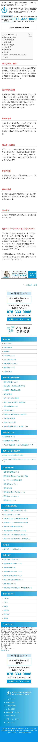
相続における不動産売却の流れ (13, 455)
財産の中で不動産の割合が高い (13, 526)
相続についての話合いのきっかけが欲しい (17, 539)
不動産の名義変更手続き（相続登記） (16, 414)
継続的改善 (7, 49)
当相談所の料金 (11, 706)
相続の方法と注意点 (10, 422)
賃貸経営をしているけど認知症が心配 (16, 522)
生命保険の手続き (9, 418)
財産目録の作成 (8, 410)
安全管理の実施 (9, 40)
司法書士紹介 (8, 347)
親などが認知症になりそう (12, 514)
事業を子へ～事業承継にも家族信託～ (16, 535)
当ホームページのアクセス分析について (15, 56)
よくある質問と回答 (10, 359)
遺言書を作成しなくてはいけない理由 (16, 476)
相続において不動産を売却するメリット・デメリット (20, 460)
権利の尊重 (7, 42)
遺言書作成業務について (11, 472)
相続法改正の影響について (12, 559)
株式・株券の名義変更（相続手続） (15, 402)
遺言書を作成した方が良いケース (14, 492)
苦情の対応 (7, 47)
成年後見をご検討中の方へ (12, 549)
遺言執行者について (10, 500)
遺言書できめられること (11, 496)
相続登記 (6, 610)
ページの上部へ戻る (29, 285)
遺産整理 (6, 614)
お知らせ (6, 598)
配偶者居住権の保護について (13, 563)
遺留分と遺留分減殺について (13, 576)
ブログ (6, 602)
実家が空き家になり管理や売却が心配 (16, 518)
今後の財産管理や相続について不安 (15, 531)
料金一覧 (6, 351)
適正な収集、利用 (10, 37)
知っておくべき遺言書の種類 (13, 480)
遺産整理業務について (11, 382)
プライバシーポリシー (13, 719)
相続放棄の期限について (11, 441)
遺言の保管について (10, 584)
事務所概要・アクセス (11, 363)
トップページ (8, 343)
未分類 (6, 606)
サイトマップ (10, 722)
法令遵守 (7, 52)
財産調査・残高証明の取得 (12, 390)
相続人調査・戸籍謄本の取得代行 (14, 386)
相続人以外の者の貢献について (13, 579)
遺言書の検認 (8, 394)
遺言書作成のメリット (11, 484)
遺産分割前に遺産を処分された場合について (18, 588)
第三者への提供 (9, 45)
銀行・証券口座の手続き (11, 398)
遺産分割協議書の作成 (11, 406)
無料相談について (9, 367)
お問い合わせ (8, 371)
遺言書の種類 (8, 488)
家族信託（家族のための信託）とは (15, 510)
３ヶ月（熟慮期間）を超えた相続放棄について (18, 445)
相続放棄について (9, 437)
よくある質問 (10, 709)
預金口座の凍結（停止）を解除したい (16, 426)
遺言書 (6, 618)
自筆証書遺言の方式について (13, 571)
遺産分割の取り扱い (10, 567)
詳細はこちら (5, 650)
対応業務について (9, 355)
